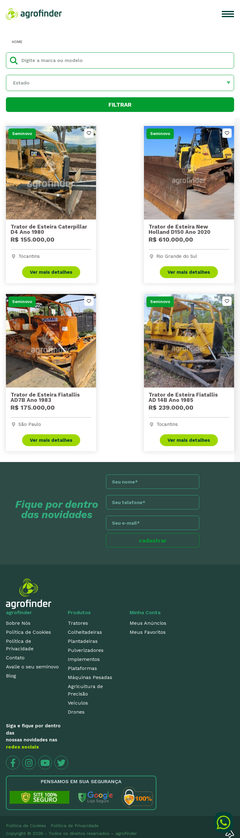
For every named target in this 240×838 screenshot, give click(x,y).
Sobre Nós (18, 623)
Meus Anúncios (148, 623)
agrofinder (19, 612)
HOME (17, 42)
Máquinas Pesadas (90, 677)
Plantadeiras (83, 641)
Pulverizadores (86, 650)
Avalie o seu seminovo (32, 667)
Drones (76, 712)
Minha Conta (145, 612)
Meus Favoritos (148, 632)
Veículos (78, 703)
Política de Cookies (28, 632)
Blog (11, 676)
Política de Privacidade (20, 645)
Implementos (84, 659)
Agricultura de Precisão (85, 690)
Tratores (78, 623)
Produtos (79, 612)
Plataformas (82, 668)
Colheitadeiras (85, 632)
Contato (15, 658)
